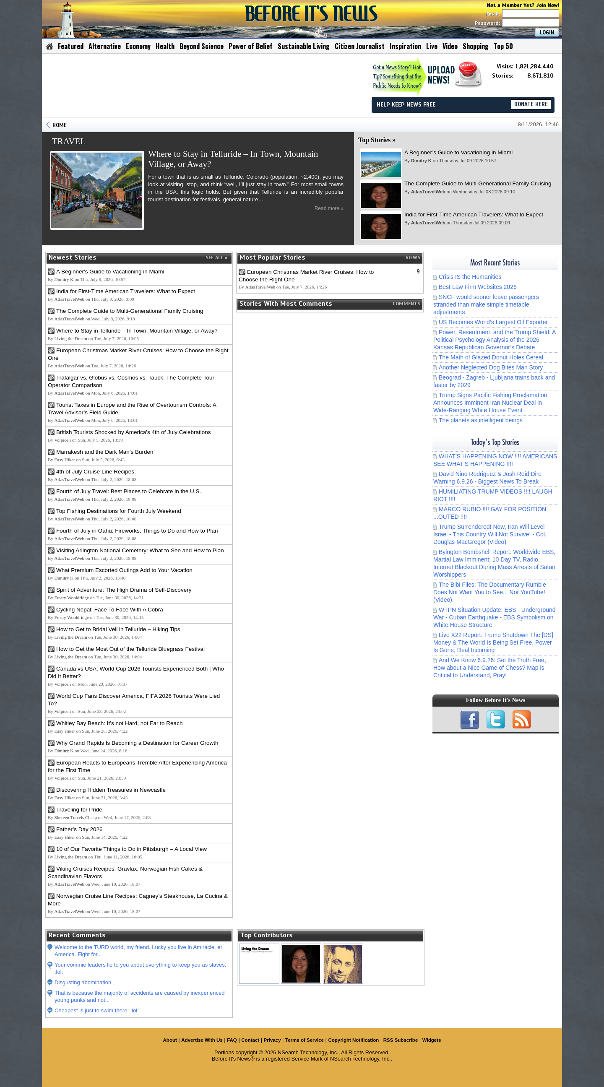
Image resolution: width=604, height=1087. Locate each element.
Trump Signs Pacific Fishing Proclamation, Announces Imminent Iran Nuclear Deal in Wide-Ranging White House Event (491, 402)
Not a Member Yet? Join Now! (523, 5)
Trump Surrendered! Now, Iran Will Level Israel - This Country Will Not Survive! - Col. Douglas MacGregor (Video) (490, 534)
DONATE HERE (531, 104)
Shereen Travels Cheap (76, 817)
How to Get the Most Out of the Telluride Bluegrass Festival (130, 649)
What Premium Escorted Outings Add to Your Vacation (124, 570)
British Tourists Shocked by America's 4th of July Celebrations (133, 432)
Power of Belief (251, 46)
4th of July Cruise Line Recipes (95, 471)
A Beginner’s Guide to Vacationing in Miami (458, 152)
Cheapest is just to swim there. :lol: (97, 1010)
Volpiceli (63, 439)
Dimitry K (421, 160)
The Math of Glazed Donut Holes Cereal (491, 357)
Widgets (431, 1040)
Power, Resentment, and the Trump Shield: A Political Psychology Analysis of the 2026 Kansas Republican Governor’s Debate (494, 340)
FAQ (232, 1040)
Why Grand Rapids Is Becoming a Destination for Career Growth (137, 743)
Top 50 (503, 46)
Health (165, 46)
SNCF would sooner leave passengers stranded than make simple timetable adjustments (486, 304)
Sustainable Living (304, 46)
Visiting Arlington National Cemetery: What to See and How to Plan (140, 550)
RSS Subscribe (400, 1040)
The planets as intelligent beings (481, 420)
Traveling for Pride (79, 809)
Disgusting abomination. (84, 982)
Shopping (476, 46)
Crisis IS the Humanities (470, 276)
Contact (250, 1040)
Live (431, 46)
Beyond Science (202, 46)
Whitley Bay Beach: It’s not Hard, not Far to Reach (119, 723)
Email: (522, 14)
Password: (517, 23)
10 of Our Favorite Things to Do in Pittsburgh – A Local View (131, 849)
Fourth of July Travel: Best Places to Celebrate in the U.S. (128, 491)
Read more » (329, 208)
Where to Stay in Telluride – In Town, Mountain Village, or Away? (137, 331)
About (170, 1040)
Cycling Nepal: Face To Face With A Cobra (109, 609)
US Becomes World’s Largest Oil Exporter (493, 322)
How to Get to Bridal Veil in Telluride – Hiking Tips (118, 629)
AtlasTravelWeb (428, 191)
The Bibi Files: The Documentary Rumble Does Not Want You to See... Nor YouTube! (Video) (489, 592)
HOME (59, 125)
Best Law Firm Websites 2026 (478, 286)
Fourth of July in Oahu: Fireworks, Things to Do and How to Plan (137, 531)
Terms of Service (304, 1040)
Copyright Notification (353, 1040)
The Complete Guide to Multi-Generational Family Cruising (477, 183)
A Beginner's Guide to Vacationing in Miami (110, 271)
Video (450, 46)
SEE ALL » (216, 257)
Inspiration (405, 46)
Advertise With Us (201, 1040)
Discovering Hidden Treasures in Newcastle (111, 790)
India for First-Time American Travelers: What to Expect (473, 214)
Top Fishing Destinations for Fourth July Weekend (118, 511)
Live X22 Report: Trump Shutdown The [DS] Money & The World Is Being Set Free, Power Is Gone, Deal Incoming (493, 642)
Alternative (105, 46)
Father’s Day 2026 (79, 829)
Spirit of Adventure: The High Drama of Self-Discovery (123, 590)
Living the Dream (71, 338)
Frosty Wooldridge (72, 597)
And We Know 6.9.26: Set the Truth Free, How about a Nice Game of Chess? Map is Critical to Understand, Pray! (489, 668)
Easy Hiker (65, 459)
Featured (70, 46)
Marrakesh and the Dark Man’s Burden (105, 452)
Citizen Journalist (360, 46)
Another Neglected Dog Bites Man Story (491, 367)
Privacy (272, 1040)
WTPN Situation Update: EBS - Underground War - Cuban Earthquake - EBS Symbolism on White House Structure (494, 617)
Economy (138, 46)
